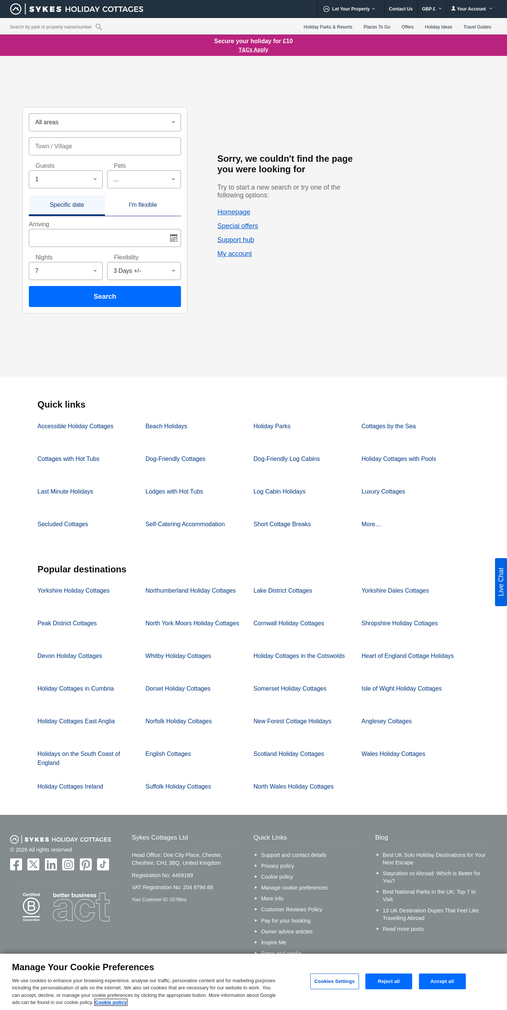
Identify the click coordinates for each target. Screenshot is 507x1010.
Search (105, 296)
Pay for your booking (286, 921)
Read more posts (403, 929)
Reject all (388, 981)
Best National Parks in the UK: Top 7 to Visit (429, 895)
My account (234, 253)
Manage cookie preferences (294, 888)
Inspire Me (273, 942)
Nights (44, 257)
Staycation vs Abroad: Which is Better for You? (431, 877)
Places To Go (376, 27)
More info (272, 899)
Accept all (442, 981)
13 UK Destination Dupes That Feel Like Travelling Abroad (431, 914)
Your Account (471, 9)
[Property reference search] (99, 26)
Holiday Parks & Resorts (328, 27)
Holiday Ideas (438, 27)
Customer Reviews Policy (291, 909)
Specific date (67, 205)
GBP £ (432, 9)
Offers (408, 27)
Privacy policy (277, 866)
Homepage (233, 212)
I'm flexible (143, 205)
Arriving (39, 224)
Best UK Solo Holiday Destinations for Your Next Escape (434, 858)
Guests (45, 166)
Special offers (237, 226)
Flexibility (126, 257)
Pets (120, 166)
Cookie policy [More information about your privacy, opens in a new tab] (111, 1002)
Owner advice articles (287, 932)
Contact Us (401, 9)
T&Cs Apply (253, 50)
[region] (253, 982)
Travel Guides (477, 27)
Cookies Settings (334, 981)
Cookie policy (277, 877)
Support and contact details (293, 855)
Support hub (235, 240)
